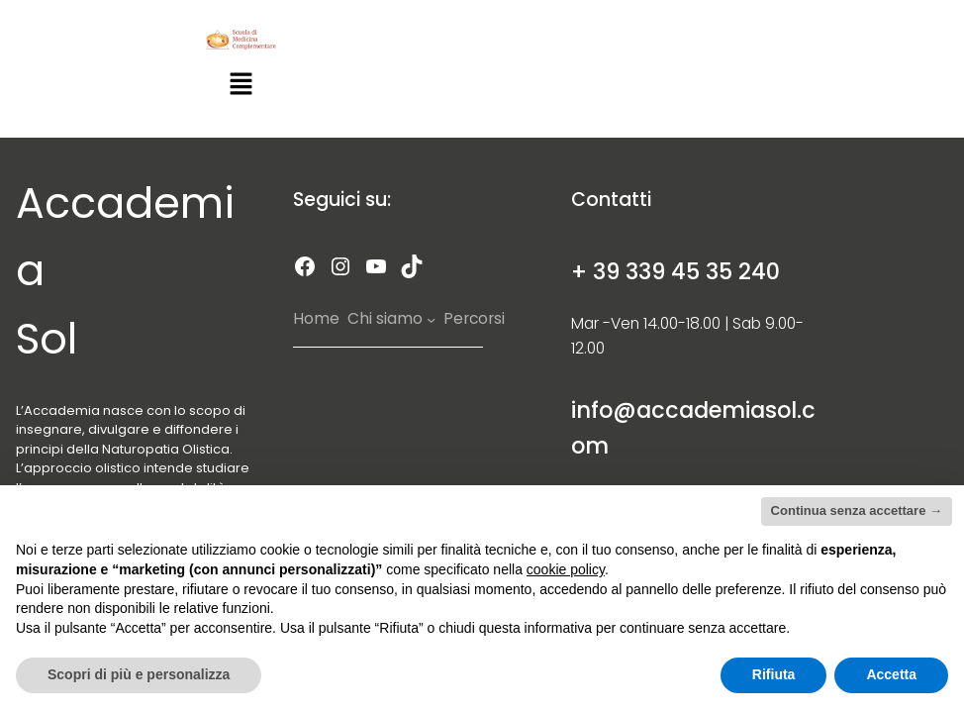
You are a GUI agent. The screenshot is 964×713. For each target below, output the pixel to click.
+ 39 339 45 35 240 (675, 271)
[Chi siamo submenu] (431, 319)
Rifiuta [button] (774, 674)
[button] (240, 86)
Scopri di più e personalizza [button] (139, 674)
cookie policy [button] (566, 569)
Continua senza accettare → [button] (856, 510)
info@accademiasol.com (693, 427)
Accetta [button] (891, 674)
